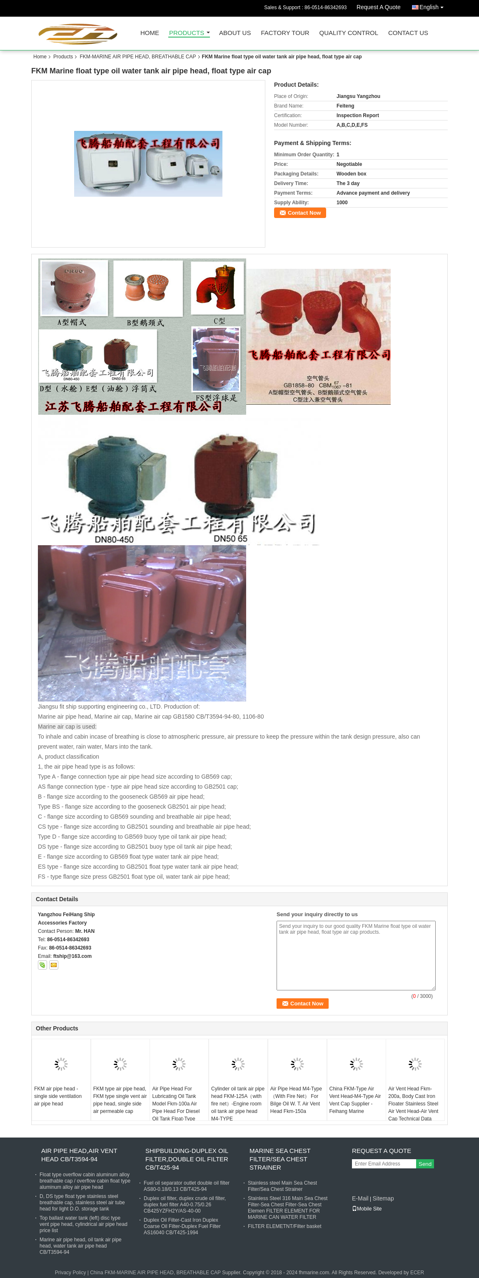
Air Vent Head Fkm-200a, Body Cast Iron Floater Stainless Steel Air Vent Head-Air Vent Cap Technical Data (413, 1104)
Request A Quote (379, 7)
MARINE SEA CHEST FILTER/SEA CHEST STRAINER (279, 1159)
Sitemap (383, 1198)
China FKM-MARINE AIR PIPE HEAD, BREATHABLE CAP (155, 1272)
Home (149, 33)
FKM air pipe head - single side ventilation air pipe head (58, 1096)
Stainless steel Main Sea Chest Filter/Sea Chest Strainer (282, 1186)
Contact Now (304, 213)
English (433, 5)
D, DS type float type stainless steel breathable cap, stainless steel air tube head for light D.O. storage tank (82, 1202)
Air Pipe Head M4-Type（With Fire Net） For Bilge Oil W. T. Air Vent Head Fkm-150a (296, 1100)
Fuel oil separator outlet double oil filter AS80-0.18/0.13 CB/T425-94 (187, 1186)
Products (186, 33)
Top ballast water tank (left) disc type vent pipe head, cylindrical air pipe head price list (83, 1224)
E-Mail (360, 1198)
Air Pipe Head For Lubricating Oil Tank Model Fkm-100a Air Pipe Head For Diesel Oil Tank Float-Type (176, 1104)
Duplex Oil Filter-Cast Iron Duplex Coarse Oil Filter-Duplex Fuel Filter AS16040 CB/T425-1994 (182, 1226)
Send (425, 1164)
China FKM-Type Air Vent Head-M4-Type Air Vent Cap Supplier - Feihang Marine (355, 1100)
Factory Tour (285, 33)
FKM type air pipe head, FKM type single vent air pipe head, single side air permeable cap (120, 1100)
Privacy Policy (70, 1272)
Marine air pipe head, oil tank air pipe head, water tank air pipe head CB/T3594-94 (81, 1246)
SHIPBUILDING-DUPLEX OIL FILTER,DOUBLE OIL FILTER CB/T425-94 (186, 1159)
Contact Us (408, 33)
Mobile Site (367, 1209)
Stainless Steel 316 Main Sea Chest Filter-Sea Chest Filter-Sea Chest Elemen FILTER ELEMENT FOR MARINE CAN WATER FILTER (287, 1207)
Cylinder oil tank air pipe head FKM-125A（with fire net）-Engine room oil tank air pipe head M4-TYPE (237, 1104)
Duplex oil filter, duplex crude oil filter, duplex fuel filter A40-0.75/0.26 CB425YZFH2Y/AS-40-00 (185, 1204)
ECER (417, 1272)
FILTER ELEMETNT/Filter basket (284, 1226)
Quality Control (348, 33)
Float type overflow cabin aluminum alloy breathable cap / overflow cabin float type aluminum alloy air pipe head (85, 1181)
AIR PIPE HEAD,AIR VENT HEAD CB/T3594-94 (79, 1155)
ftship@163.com (72, 956)
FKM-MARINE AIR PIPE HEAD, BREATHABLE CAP (138, 57)
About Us (235, 33)
